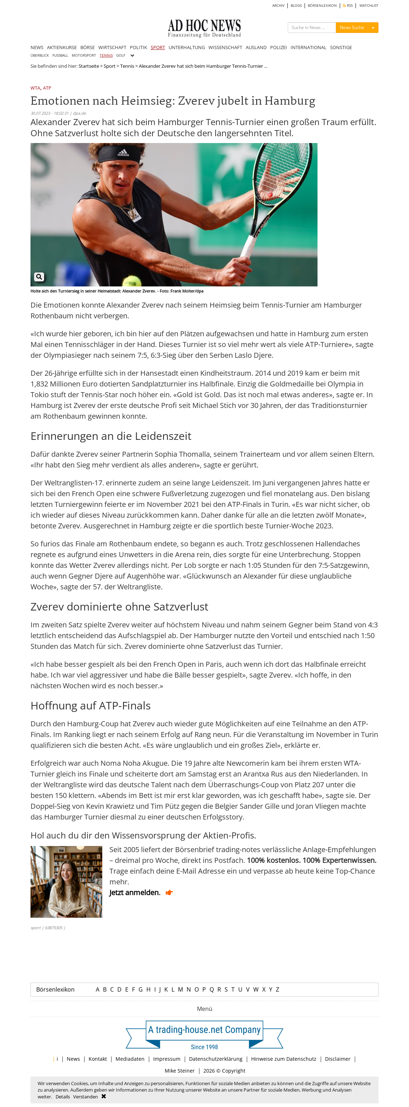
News (73, 1058)
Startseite (89, 66)
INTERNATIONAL (308, 47)
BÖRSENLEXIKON (322, 5)
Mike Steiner (180, 1070)
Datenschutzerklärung (216, 1058)
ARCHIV (278, 5)
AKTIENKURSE (62, 47)
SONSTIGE (341, 47)
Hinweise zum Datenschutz (283, 1058)
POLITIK (138, 47)
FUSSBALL (60, 55)
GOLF (120, 55)
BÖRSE (87, 47)
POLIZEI (278, 47)
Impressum (166, 1058)
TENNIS (106, 55)
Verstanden (85, 1096)
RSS (348, 5)
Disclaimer (338, 1058)
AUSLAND (256, 47)
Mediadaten (130, 1058)
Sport (110, 66)
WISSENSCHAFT (225, 47)
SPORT (158, 47)
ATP (47, 88)
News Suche (352, 27)
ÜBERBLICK (39, 55)
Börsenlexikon (55, 989)
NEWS (36, 47)
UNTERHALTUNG (187, 47)
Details (63, 1096)
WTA (35, 88)
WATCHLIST (369, 5)
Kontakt (98, 1058)
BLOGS (296, 5)
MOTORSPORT (84, 55)
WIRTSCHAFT (112, 47)
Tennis (127, 66)
